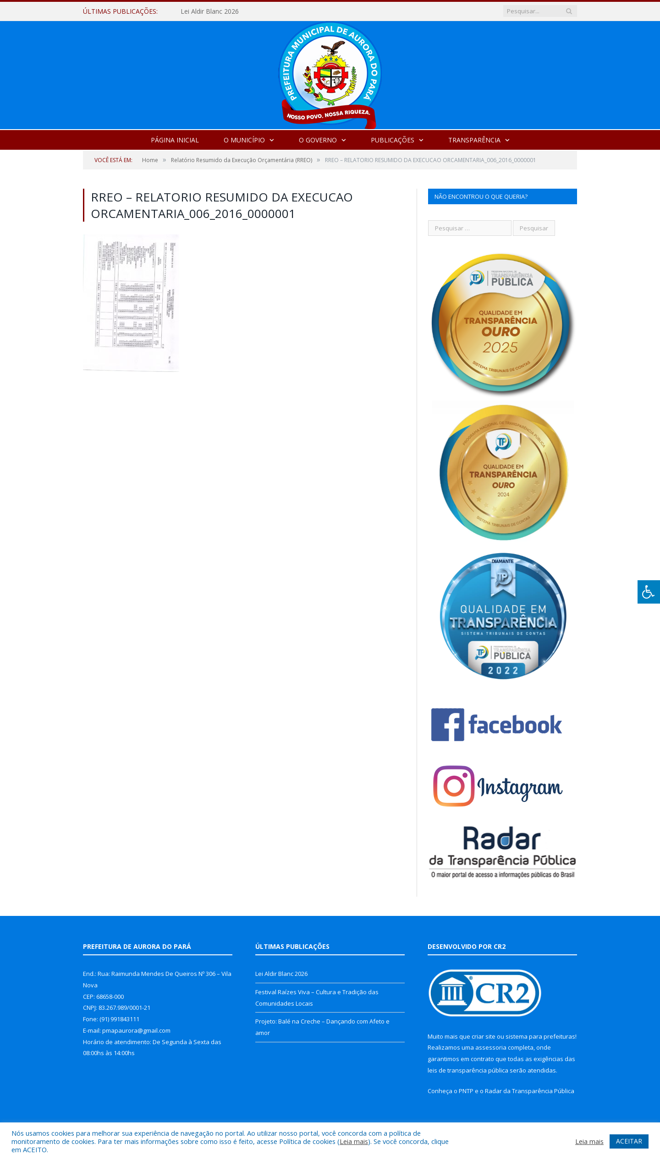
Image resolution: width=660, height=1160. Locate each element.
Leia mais (354, 1141)
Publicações (392, 140)
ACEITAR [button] (629, 1141)
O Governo (318, 140)
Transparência (474, 140)
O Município (244, 140)
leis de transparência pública (468, 1070)
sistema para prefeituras (540, 1036)
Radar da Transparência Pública (529, 1091)
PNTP (466, 1091)
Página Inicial (175, 140)
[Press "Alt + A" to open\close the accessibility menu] (649, 592)
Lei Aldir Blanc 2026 (210, 11)
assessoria (490, 1047)
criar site (483, 1036)
